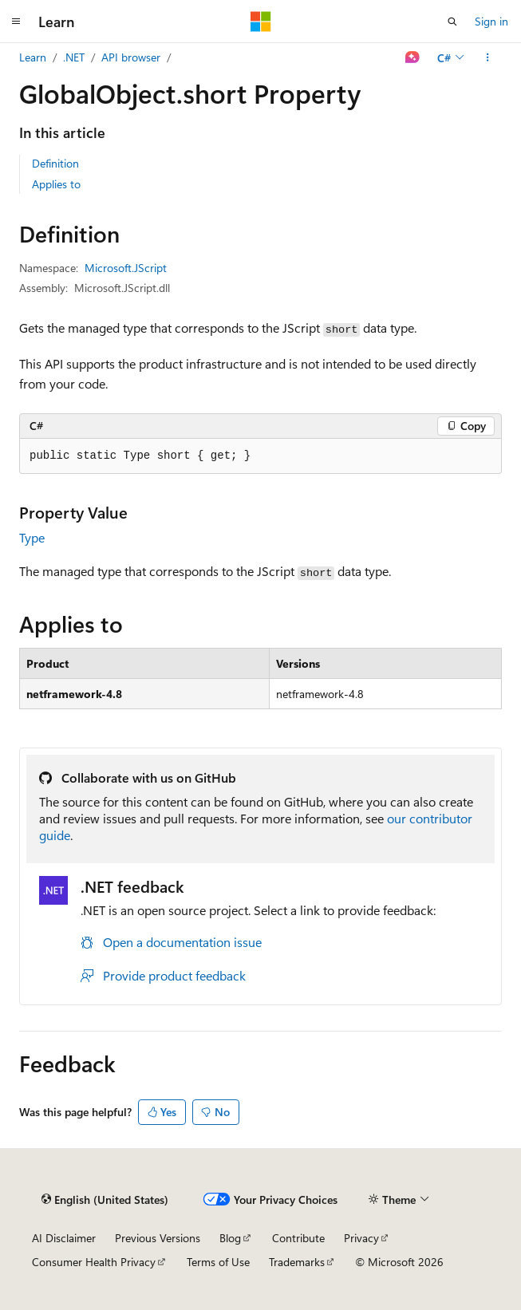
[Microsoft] (261, 21)
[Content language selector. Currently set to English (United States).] (105, 1200)
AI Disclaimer (64, 1237)
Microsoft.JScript (126, 267)
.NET (74, 57)
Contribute (298, 1237)
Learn (32, 57)
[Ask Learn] (412, 57)
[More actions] (488, 57)
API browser (130, 57)
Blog (230, 1237)
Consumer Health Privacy (94, 1261)
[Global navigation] (16, 21)
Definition (55, 163)
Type (32, 537)
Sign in (491, 21)
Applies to (56, 183)
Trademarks (297, 1261)
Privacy (361, 1237)
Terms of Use (218, 1261)
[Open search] (452, 21)
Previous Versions (157, 1237)
